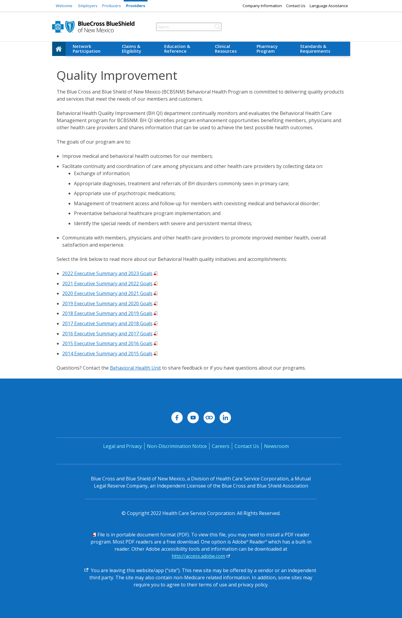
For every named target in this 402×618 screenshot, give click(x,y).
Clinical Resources (226, 48)
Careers (220, 446)
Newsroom (276, 446)
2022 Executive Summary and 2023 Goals (107, 273)
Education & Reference (177, 48)
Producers (111, 5)
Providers (135, 5)
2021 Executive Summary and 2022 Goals (107, 283)
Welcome (64, 5)
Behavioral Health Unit (135, 368)
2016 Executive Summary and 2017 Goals (107, 333)
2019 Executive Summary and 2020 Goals (107, 303)
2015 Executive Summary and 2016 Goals (107, 343)
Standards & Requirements (315, 48)
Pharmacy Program (267, 48)
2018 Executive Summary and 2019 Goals (107, 313)
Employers (87, 5)
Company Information (262, 5)
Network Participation (86, 48)
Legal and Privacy (122, 446)
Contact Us (295, 5)
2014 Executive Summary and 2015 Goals (107, 353)
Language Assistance (329, 5)
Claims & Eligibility (131, 48)
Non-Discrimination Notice (177, 446)
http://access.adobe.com (198, 556)
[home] (59, 49)
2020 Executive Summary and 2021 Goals (107, 293)
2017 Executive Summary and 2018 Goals (107, 323)
